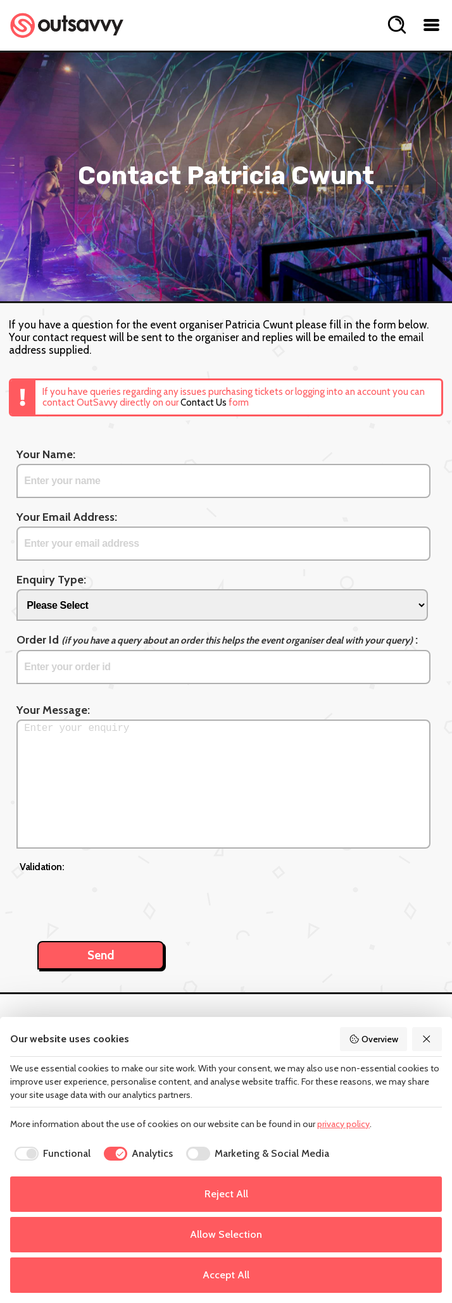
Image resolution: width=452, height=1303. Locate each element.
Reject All (226, 1194)
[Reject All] (427, 1039)
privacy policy (343, 1124)
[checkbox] (50, 1153)
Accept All (226, 1275)
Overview (373, 1039)
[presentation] (116, 900)
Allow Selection (226, 1234)
